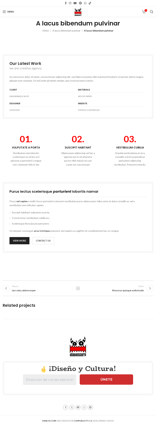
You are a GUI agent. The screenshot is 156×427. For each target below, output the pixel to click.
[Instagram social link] (70, 3)
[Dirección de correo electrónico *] (49, 380)
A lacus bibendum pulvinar (66, 30)
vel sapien (22, 201)
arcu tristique (42, 230)
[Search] (151, 11)
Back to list (78, 288)
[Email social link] (78, 408)
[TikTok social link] (90, 3)
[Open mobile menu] (8, 11)
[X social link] (71, 408)
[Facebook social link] (66, 3)
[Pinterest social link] (80, 3)
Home (46, 30)
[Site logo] (78, 11)
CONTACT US (43, 240)
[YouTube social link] (75, 3)
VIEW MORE (19, 240)
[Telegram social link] (90, 408)
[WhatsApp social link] (85, 3)
